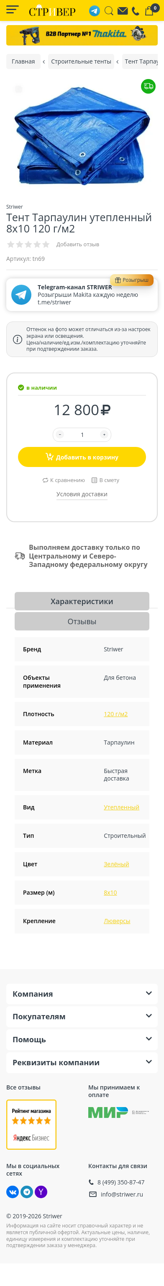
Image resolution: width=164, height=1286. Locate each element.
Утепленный (121, 807)
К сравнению (67, 480)
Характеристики (82, 601)
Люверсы (117, 921)
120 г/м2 (116, 714)
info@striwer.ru (122, 1194)
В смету (109, 480)
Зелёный (116, 864)
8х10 (110, 892)
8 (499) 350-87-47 (121, 1182)
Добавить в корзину (82, 457)
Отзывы (81, 621)
